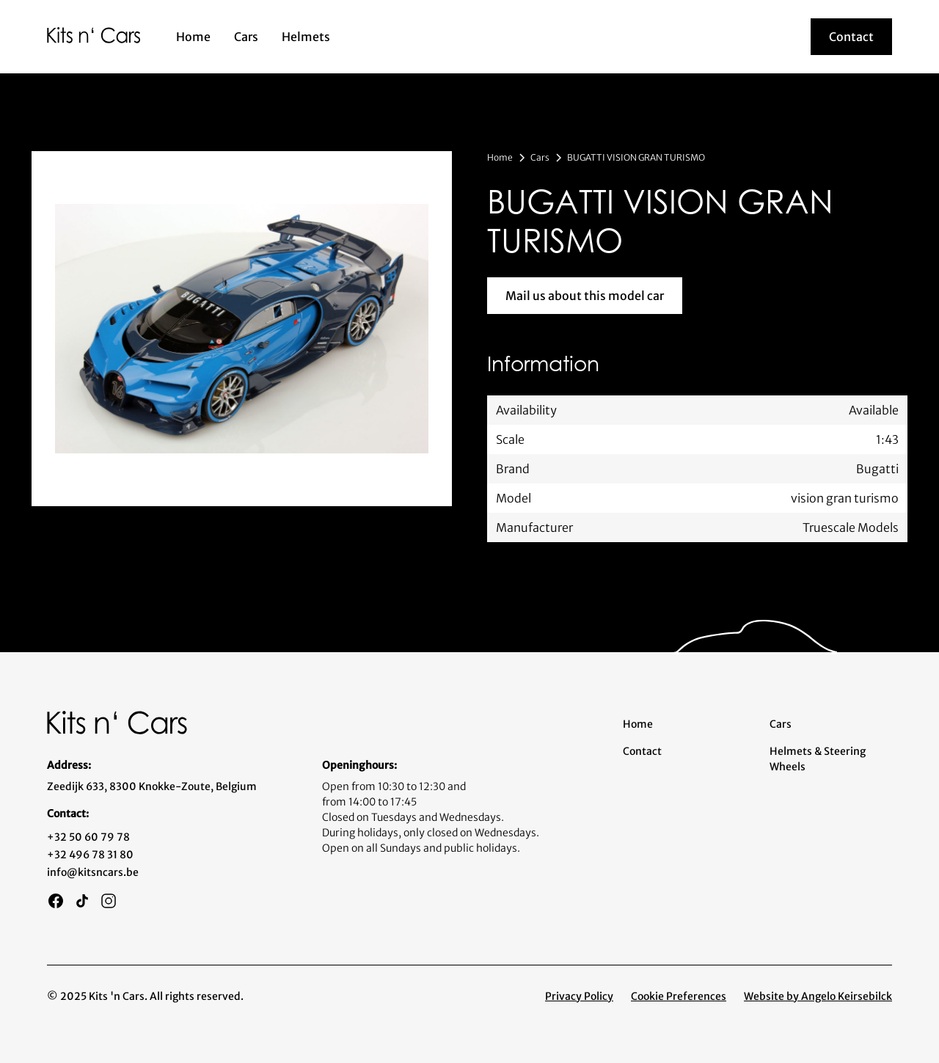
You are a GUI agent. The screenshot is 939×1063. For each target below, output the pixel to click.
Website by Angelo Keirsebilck (818, 996)
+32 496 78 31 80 (90, 854)
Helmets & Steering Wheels (818, 759)
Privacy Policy (579, 996)
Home (193, 36)
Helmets (306, 36)
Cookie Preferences (678, 996)
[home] (94, 35)
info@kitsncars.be (93, 872)
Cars (246, 36)
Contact (642, 751)
